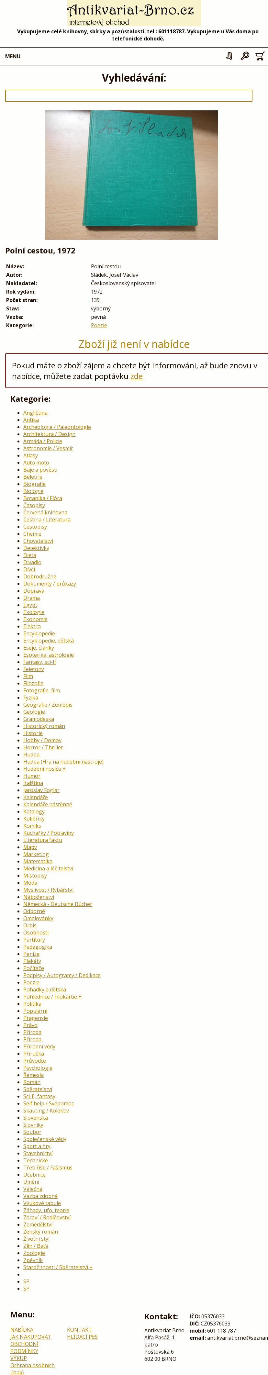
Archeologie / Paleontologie (57, 426)
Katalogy (34, 811)
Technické (35, 1160)
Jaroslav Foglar (41, 790)
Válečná (32, 1188)
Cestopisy (35, 526)
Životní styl (36, 1238)
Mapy (30, 847)
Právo (30, 1025)
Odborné (34, 911)
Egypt (30, 605)
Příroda (32, 1032)
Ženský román (40, 1231)
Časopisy (34, 505)
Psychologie (37, 1067)
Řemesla (33, 1075)
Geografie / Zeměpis (48, 704)
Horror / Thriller (43, 747)
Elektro (32, 626)
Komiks (32, 825)
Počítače (33, 968)
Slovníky (33, 1124)
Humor (31, 775)
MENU (13, 56)
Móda (30, 882)
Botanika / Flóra (42, 498)
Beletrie (32, 476)
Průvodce (34, 1060)
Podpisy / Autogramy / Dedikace (62, 975)
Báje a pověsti (40, 469)
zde (136, 376)
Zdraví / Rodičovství (47, 1217)
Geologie (34, 711)
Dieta (29, 555)
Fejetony (33, 669)
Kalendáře (35, 797)
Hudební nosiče (42, 768)
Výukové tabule (42, 1203)
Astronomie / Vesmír (48, 448)
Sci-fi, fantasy (39, 1096)
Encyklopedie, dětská (48, 640)
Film (28, 676)
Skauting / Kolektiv (46, 1110)
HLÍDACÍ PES (82, 1336)
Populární (35, 1010)
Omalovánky (38, 918)
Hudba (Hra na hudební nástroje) (63, 761)
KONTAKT (79, 1329)
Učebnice (34, 1174)
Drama (31, 597)
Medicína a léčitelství (48, 868)
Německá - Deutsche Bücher (57, 904)
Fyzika (30, 697)
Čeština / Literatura (47, 519)
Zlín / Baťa (35, 1245)
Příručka (33, 1053)
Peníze (31, 953)
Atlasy (30, 455)
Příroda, (33, 1039)
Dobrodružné (39, 576)
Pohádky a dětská (44, 989)
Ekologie (33, 612)
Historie (33, 733)
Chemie (32, 533)
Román (31, 1082)
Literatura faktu (42, 840)
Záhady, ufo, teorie (46, 1210)
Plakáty (32, 961)
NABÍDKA (21, 1329)
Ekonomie (35, 619)
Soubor (32, 1131)
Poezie (99, 325)
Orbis (30, 925)
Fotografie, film (41, 690)
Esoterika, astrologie (48, 654)
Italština (33, 783)
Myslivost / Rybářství (48, 889)
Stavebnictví (37, 1153)
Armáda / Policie (42, 441)
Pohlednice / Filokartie (50, 996)
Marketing (36, 854)
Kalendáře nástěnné (47, 804)
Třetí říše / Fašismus (48, 1167)
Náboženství (38, 896)
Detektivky (36, 548)
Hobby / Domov (42, 740)
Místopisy (35, 875)
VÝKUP (18, 1358)
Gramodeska (38, 718)
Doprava (33, 590)
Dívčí (29, 569)
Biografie (34, 483)
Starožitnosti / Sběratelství (55, 1267)
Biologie (33, 491)
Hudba (31, 754)
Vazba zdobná (40, 1196)
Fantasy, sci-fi (39, 661)
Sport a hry (36, 1146)
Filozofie (33, 683)
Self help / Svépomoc (48, 1103)
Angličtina (35, 412)
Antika (31, 419)
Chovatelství (38, 540)
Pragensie (35, 1018)
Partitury (34, 939)
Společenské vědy (44, 1139)
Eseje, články (38, 647)
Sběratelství (37, 1089)
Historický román (44, 726)
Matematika (37, 861)
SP (26, 1281)
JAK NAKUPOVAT (30, 1336)
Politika (32, 1003)
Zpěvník (33, 1260)
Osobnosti (36, 932)
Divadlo (32, 562)
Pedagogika (37, 946)
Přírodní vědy (39, 1046)
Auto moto (36, 462)
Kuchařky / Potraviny (48, 832)
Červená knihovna (45, 512)
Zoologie (34, 1253)
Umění (31, 1181)
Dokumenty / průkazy (49, 583)
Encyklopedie (39, 633)
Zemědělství (37, 1224)
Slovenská (35, 1117)
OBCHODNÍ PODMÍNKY (24, 1347)
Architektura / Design (49, 434)
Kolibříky (34, 818)
